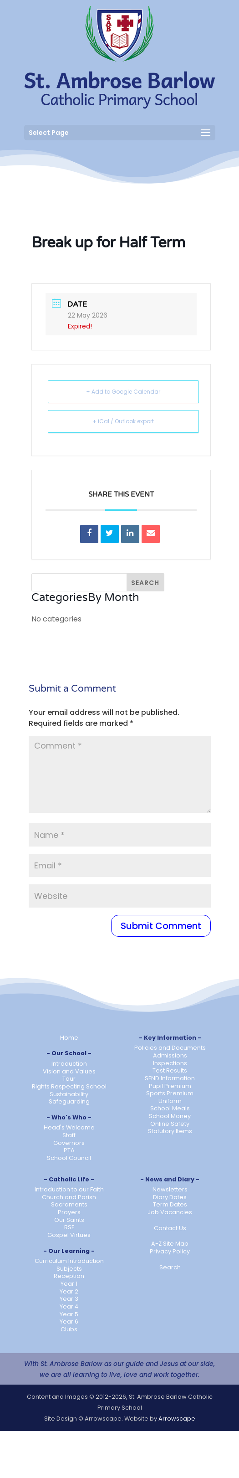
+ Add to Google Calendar (123, 391)
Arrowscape (176, 1418)
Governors (69, 1143)
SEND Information (170, 1078)
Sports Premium (169, 1093)
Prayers (69, 1212)
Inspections (170, 1063)
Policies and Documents (170, 1048)
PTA (69, 1150)
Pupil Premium (170, 1086)
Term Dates (170, 1204)
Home (69, 1038)
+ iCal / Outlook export (123, 421)
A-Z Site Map (169, 1243)
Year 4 (69, 1306)
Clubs (69, 1329)
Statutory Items (170, 1131)
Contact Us (170, 1228)
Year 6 (69, 1321)
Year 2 (69, 1291)
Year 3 (69, 1299)
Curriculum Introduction (69, 1261)
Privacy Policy (170, 1251)
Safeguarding (69, 1101)
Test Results (170, 1070)
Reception (69, 1276)
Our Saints (69, 1220)
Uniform (170, 1101)
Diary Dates (170, 1197)
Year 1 (69, 1284)
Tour (69, 1079)
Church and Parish (69, 1197)
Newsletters (170, 1189)
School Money (170, 1116)
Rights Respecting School (69, 1086)
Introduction (69, 1063)
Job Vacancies (169, 1212)
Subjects (69, 1269)
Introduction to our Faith (69, 1189)
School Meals (170, 1108)
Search (170, 1267)
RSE (69, 1227)
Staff (69, 1135)
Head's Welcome (69, 1127)
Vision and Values (69, 1071)
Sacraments (69, 1204)
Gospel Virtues (69, 1235)
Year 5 (69, 1314)
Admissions (170, 1055)
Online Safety (169, 1124)
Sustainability (69, 1094)
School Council (69, 1158)
